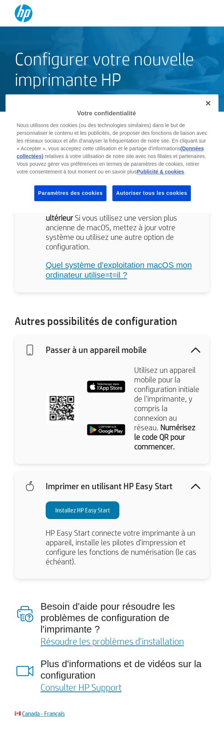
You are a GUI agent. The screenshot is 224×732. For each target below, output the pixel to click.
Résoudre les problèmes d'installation (112, 641)
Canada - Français (43, 713)
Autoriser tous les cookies (151, 193)
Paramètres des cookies (70, 193)
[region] (112, 153)
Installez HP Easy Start (82, 510)
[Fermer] (208, 103)
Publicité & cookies (160, 172)
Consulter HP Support (81, 687)
